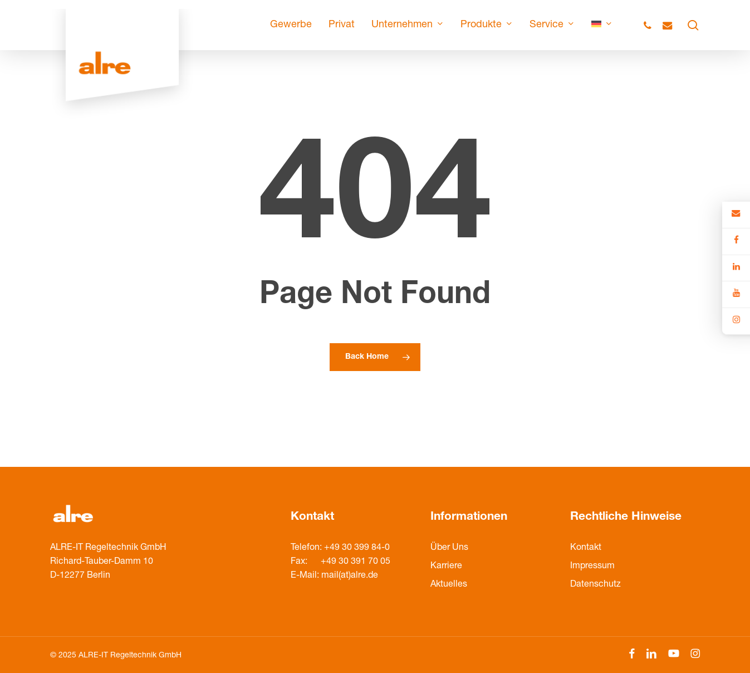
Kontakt (585, 548)
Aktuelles (448, 585)
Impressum (592, 566)
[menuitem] (601, 25)
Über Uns (449, 548)
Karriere (446, 566)
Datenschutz (595, 585)
